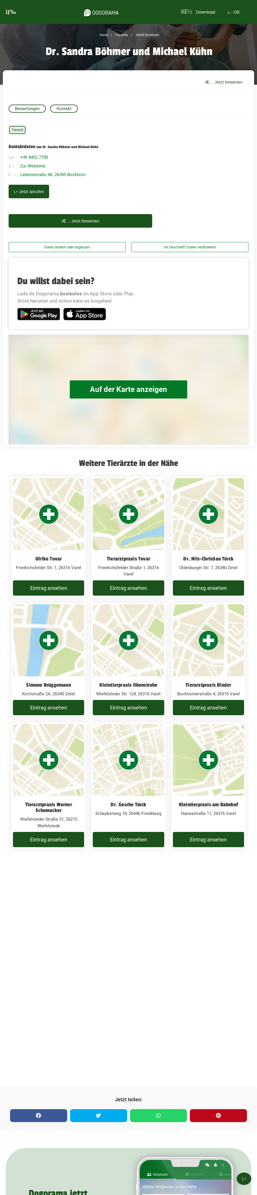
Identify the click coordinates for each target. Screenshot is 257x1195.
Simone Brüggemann (48, 685)
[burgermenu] (11, 12)
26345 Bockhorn (147, 35)
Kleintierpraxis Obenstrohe (128, 685)
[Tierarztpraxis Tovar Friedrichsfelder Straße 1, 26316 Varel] (128, 537)
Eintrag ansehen (48, 588)
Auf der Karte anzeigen (128, 389)
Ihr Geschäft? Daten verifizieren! (190, 247)
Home (104, 35)
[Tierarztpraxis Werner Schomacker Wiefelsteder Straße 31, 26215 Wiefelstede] (48, 785)
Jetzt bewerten (224, 82)
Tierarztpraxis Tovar (128, 559)
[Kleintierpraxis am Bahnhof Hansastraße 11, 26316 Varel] (208, 785)
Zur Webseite (32, 166)
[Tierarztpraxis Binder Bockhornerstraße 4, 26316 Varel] (208, 660)
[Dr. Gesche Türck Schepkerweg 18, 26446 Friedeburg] (128, 785)
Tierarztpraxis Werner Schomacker (48, 807)
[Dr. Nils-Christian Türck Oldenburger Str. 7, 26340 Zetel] (208, 537)
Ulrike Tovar (48, 559)
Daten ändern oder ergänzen (67, 247)
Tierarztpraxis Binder (208, 685)
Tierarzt (17, 130)
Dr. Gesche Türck (128, 804)
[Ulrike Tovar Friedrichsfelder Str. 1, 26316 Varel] (48, 537)
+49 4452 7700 (34, 157)
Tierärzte (121, 35)
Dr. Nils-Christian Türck (208, 559)
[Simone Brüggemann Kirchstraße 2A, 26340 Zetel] (48, 660)
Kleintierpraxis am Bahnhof (208, 804)
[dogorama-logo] (100, 12)
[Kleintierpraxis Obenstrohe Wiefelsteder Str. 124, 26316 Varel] (128, 660)
